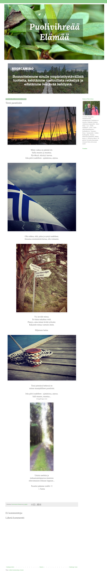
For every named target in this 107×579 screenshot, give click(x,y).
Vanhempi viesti (73, 567)
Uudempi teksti (10, 567)
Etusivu (42, 567)
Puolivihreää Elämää (9, 7)
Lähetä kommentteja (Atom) (16, 570)
